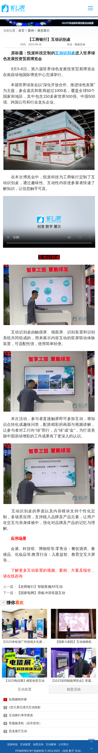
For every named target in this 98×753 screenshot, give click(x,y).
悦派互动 (80, 44)
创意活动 (38, 744)
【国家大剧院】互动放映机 (73, 626)
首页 (21, 30)
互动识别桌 (65, 52)
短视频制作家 (18, 699)
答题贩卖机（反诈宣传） (25, 723)
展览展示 (43, 30)
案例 (31, 30)
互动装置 (25, 744)
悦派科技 (12, 744)
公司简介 (63, 744)
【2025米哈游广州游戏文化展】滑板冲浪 (29, 626)
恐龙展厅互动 (18, 731)
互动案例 (51, 744)
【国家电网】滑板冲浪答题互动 (41, 592)
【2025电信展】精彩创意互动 (24, 665)
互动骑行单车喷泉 (21, 715)
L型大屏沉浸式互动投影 (25, 707)
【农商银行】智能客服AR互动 (40, 586)
